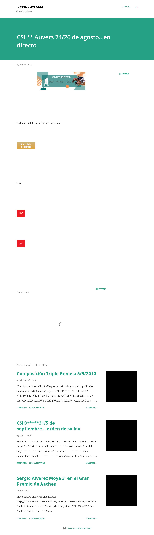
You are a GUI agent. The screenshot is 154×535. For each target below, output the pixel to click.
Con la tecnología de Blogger (77, 528)
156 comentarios (37, 518)
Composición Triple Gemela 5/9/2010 (56, 374)
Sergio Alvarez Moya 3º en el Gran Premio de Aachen (53, 481)
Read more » (91, 408)
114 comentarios (37, 463)
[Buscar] (126, 6)
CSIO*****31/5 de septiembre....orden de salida (48, 426)
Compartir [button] (124, 74)
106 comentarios (37, 408)
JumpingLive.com (29, 7)
